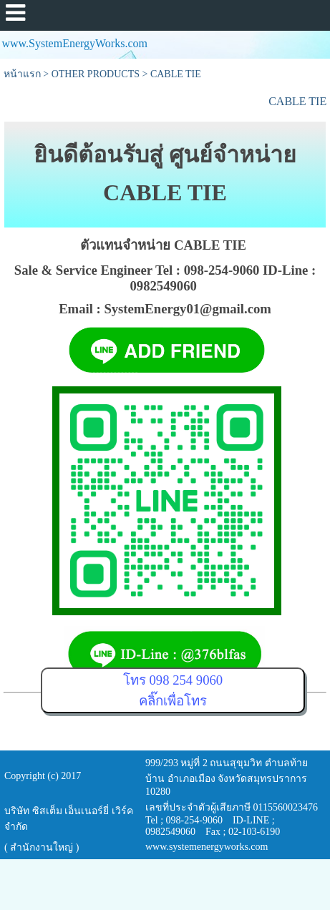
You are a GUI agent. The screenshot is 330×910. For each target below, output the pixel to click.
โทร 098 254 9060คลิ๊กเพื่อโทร (173, 690)
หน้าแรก (22, 74)
